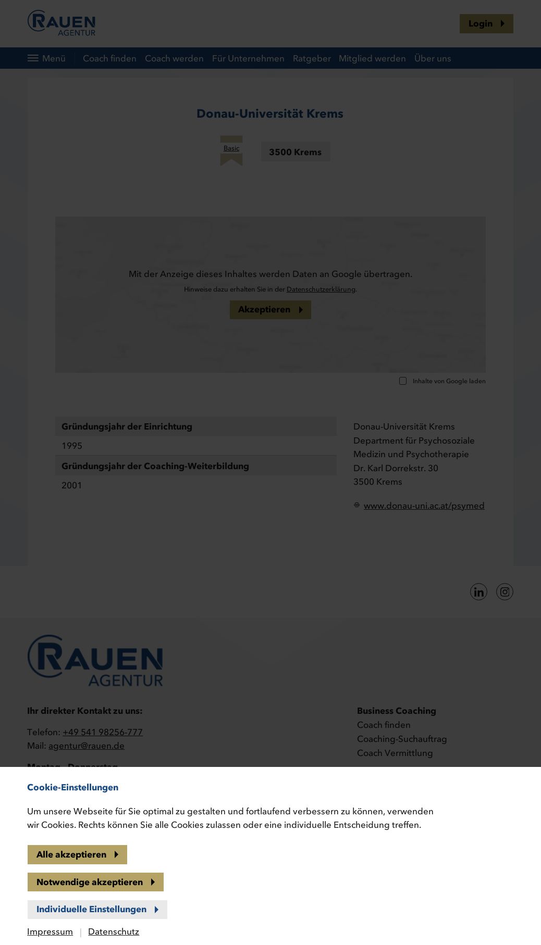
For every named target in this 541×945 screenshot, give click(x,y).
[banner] (270, 472)
